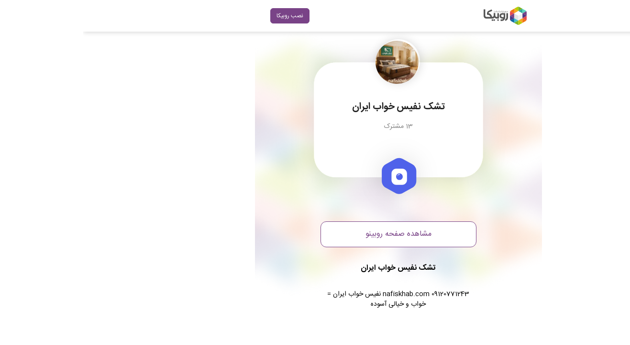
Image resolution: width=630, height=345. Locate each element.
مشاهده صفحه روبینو (315, 234)
